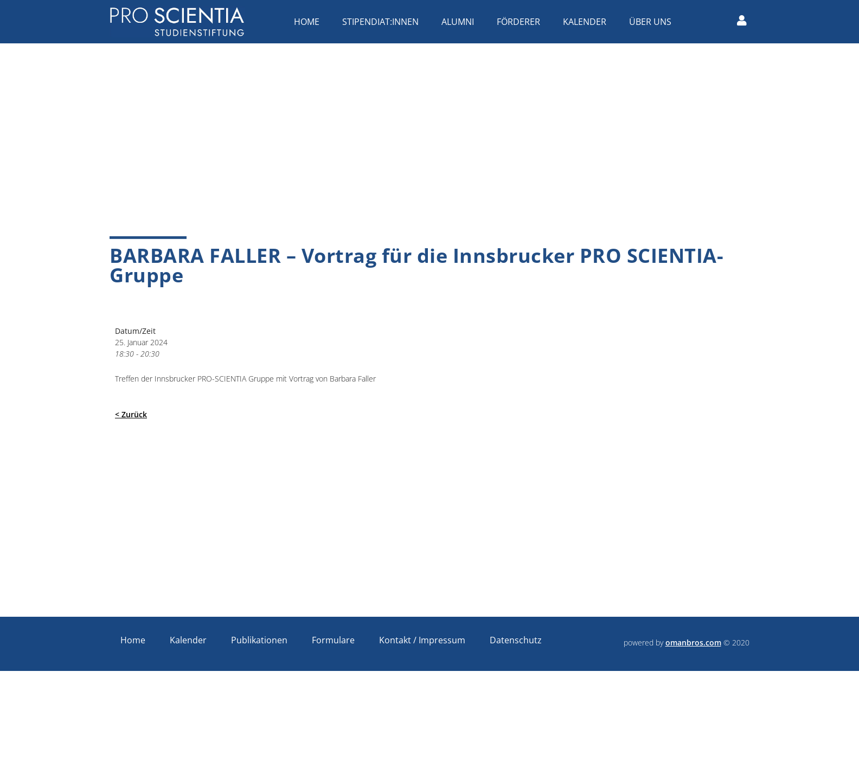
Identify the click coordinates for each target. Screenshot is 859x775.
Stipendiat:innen (383, 22)
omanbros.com (693, 642)
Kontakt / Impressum (422, 640)
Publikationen (259, 640)
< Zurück (131, 414)
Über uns (653, 22)
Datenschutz (516, 640)
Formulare (333, 640)
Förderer (521, 22)
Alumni (460, 22)
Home (309, 22)
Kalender (587, 22)
